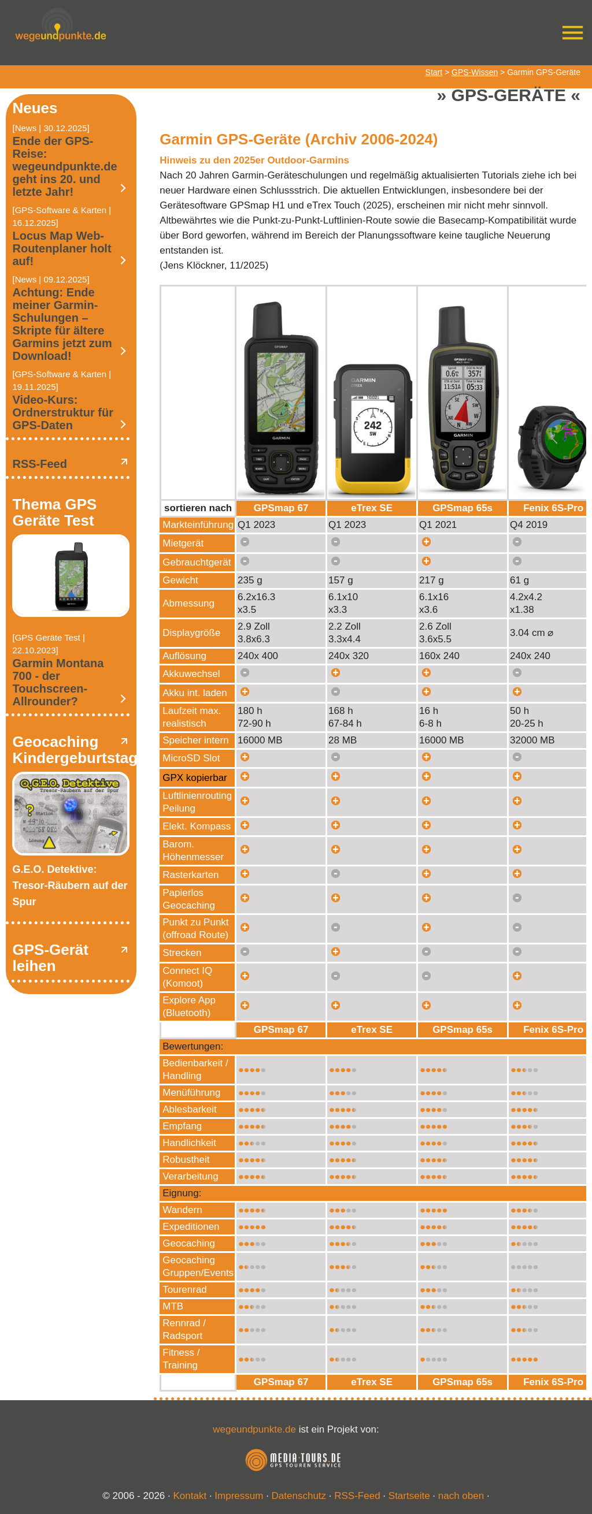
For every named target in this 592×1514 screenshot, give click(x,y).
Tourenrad (184, 1289)
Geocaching (188, 1243)
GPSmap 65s (462, 508)
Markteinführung (198, 524)
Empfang (182, 1126)
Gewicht (180, 580)
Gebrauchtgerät (196, 562)
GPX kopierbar (194, 777)
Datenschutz (299, 1495)
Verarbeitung (190, 1176)
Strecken (181, 952)
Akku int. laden (194, 692)
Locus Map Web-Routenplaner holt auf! (61, 248)
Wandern (182, 1209)
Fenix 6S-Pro (553, 508)
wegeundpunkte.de (254, 1429)
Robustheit (185, 1159)
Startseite (409, 1495)
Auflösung (184, 655)
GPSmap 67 (281, 508)
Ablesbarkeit (189, 1109)
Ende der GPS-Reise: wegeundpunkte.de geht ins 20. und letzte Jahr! (64, 166)
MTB (172, 1306)
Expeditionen (190, 1226)
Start (434, 72)
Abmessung (188, 603)
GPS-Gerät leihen (50, 958)
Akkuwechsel (191, 673)
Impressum (238, 1495)
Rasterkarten (190, 874)
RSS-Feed (39, 463)
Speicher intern (195, 740)
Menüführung (191, 1092)
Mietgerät (183, 543)
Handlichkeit (189, 1142)
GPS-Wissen (475, 72)
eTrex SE (372, 508)
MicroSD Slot (191, 758)
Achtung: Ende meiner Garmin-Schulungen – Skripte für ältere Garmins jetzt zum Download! (62, 324)
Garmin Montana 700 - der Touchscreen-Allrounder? (57, 682)
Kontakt (190, 1495)
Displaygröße (191, 632)
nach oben (461, 1495)
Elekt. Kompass (196, 826)
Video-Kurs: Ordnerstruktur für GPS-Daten (62, 412)
